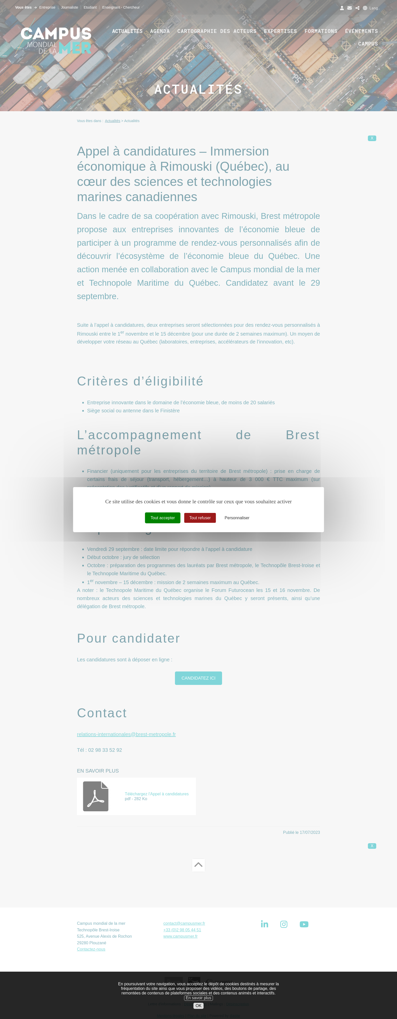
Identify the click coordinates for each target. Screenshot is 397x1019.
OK (198, 1011)
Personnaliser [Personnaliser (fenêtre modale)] (237, 517)
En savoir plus (198, 1003)
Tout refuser (200, 517)
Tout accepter (163, 517)
